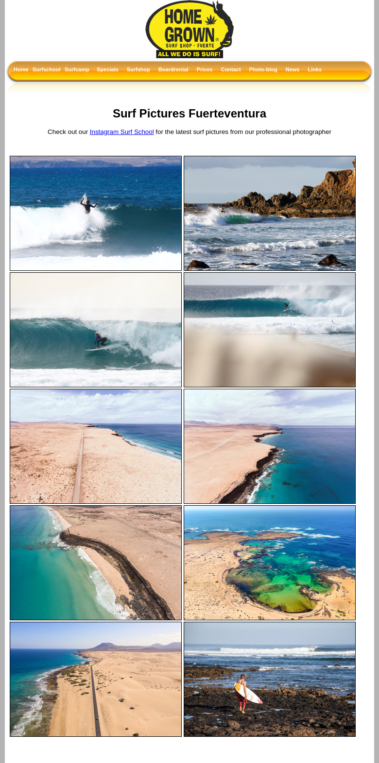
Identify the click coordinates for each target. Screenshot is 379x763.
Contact (231, 69)
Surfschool (46, 69)
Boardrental (173, 69)
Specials (108, 69)
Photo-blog (263, 69)
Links (315, 69)
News (293, 69)
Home (21, 69)
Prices (205, 69)
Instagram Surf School (122, 131)
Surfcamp (77, 69)
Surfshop (138, 69)
